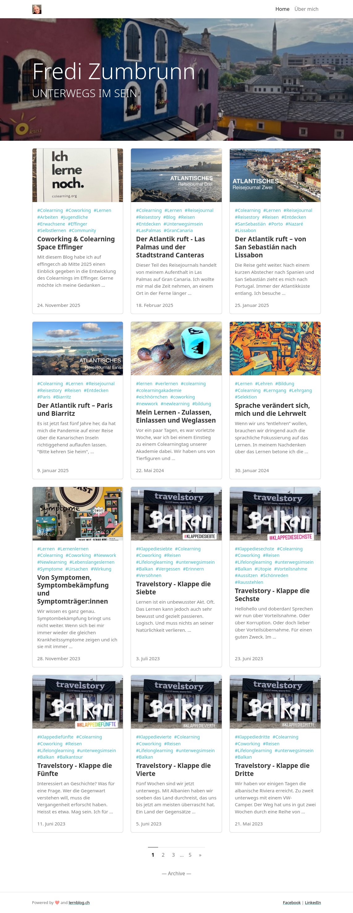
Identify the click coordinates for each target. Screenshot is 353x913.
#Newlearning (52, 562)
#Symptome (50, 569)
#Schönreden (274, 575)
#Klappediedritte (252, 737)
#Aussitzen (246, 575)
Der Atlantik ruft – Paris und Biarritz (75, 409)
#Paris (44, 397)
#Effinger (77, 224)
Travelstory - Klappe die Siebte (173, 587)
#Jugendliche (74, 217)
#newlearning (175, 404)
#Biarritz (62, 397)
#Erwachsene (51, 224)
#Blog (169, 217)
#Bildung (284, 383)
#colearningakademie (158, 390)
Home (282, 9)
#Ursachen (76, 569)
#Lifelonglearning (154, 562)
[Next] (200, 854)
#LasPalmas (148, 230)
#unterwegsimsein (195, 562)
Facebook (291, 902)
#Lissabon (245, 230)
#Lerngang (274, 390)
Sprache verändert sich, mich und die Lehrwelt (272, 409)
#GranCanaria (178, 230)
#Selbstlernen (51, 230)
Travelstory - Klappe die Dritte (272, 769)
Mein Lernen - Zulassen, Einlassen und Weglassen (176, 416)
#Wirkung (101, 569)
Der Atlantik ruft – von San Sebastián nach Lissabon (270, 247)
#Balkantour (70, 757)
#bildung (201, 404)
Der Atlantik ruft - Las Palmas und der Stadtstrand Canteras (170, 247)
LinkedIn (313, 902)
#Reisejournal (199, 210)
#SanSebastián (250, 224)
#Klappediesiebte (154, 549)
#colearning (193, 383)
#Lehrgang (300, 390)
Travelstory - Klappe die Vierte (173, 769)
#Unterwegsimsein (183, 224)
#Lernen (102, 210)
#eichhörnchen (151, 397)
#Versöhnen (148, 575)
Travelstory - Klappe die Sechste (272, 594)
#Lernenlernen (72, 549)
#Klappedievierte (153, 737)
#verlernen (166, 383)
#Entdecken (148, 224)
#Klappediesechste (254, 549)
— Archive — (176, 873)
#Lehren (264, 383)
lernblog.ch (79, 902)
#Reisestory (148, 217)
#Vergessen (168, 569)
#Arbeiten (47, 217)
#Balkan (144, 569)
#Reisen (186, 217)
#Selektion (246, 397)
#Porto (275, 224)
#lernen (144, 383)
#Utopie (262, 569)
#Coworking (78, 210)
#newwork (147, 404)
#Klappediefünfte (55, 737)
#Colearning (50, 210)
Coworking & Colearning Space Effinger (76, 243)
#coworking (182, 397)
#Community (82, 230)
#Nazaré (294, 224)
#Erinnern (193, 569)
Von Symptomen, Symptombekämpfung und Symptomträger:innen (73, 589)
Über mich (307, 9)
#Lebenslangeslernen (92, 562)
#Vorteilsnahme (290, 569)
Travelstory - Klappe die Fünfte (74, 769)
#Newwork (105, 555)
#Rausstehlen (249, 582)
